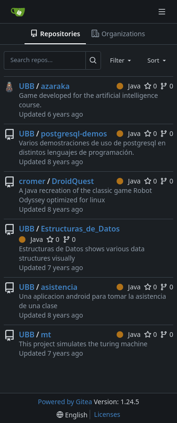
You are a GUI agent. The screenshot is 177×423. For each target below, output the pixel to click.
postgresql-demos (74, 133)
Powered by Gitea (65, 401)
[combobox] (121, 60)
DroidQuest (73, 181)
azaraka (55, 86)
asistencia (59, 287)
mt (46, 334)
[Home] (18, 11)
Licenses (107, 414)
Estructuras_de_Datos (80, 228)
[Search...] (93, 60)
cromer (32, 181)
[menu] (72, 414)
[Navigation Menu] (162, 11)
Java (129, 85)
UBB (26, 86)
